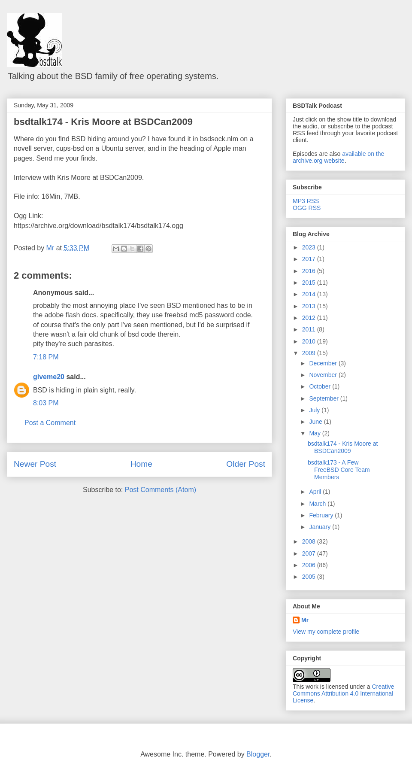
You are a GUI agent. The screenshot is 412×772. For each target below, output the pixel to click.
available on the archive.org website (338, 157)
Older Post (245, 463)
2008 (309, 541)
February (322, 515)
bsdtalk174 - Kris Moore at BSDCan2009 (103, 121)
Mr (305, 620)
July (315, 410)
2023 (309, 247)
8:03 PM (46, 403)
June (316, 421)
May (315, 433)
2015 (309, 282)
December (323, 363)
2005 (309, 576)
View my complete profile (326, 631)
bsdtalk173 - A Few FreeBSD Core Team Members (339, 469)
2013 (309, 306)
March (318, 503)
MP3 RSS (306, 201)
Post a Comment (50, 422)
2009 (309, 353)
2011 (309, 329)
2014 (309, 294)
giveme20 (48, 376)
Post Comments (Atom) (160, 489)
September (324, 398)
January (320, 526)
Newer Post (35, 463)
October (320, 386)
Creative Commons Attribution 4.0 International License (343, 693)
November (323, 374)
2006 (309, 565)
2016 (309, 270)
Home (141, 463)
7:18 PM (46, 357)
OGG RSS (307, 207)
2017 (309, 258)
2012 (309, 317)
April (316, 491)
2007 (309, 553)
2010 (309, 341)
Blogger (258, 754)
